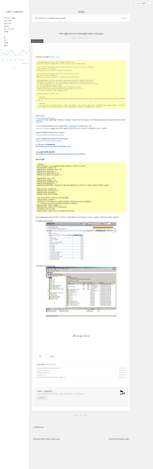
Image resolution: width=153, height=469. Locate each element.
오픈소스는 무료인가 (43, 397)
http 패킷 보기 (41, 402)
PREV (76, 442)
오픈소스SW (8, 20)
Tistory (116, 466)
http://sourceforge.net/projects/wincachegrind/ (49, 168)
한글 (58, 84)
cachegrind (72, 153)
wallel (127, 466)
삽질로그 (6, 26)
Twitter (42, 466)
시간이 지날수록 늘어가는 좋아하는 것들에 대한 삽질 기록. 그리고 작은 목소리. (61, 421)
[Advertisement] (81, 65)
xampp (39, 147)
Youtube (53, 466)
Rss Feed (35, 466)
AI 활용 (6, 31)
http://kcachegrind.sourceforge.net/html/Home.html (53, 173)
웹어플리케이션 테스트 (43, 400)
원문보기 (52, 84)
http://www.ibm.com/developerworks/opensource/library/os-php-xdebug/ (60, 181)
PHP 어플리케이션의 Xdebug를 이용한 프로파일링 (50, 18)
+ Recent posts (38, 454)
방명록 (6, 43)
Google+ (58, 466)
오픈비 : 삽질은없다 (14, 12)
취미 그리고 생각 (9, 29)
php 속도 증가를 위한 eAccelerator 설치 (48, 395)
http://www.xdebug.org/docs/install (45, 145)
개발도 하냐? (8, 23)
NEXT (85, 442)
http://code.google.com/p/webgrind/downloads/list (50, 162)
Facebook (47, 466)
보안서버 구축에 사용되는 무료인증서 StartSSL (50, 404)
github (6, 45)
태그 (5, 40)
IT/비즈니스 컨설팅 (9, 18)
